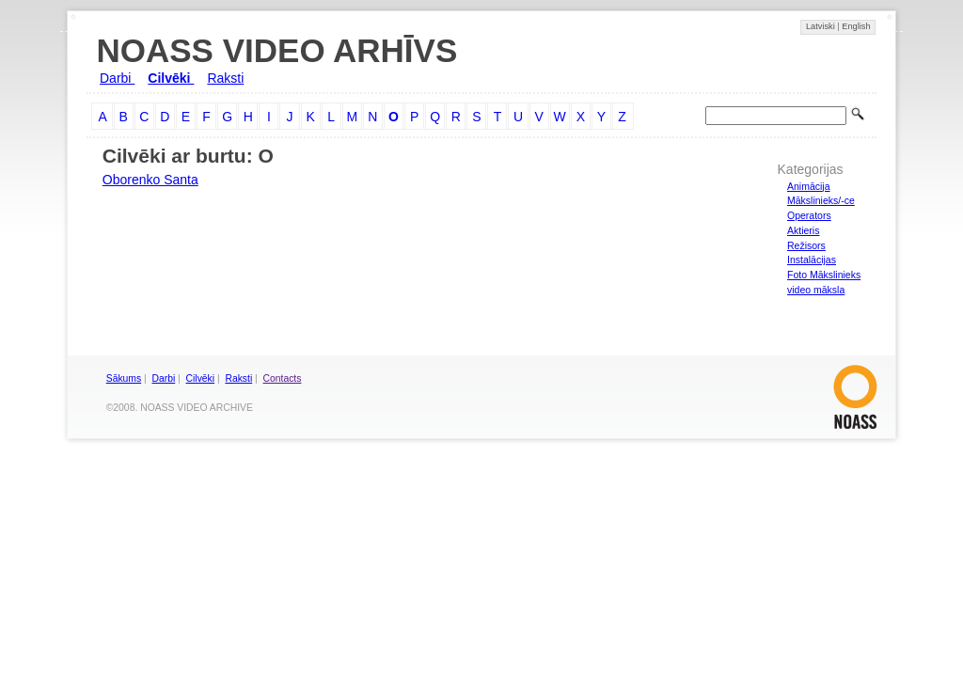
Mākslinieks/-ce (821, 200)
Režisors (806, 245)
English (856, 26)
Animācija (808, 186)
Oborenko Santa (150, 179)
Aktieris (803, 230)
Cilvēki (171, 78)
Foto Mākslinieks (823, 274)
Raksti (225, 78)
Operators (809, 215)
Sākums (123, 378)
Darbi (117, 78)
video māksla (816, 289)
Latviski (821, 26)
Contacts (282, 378)
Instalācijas (811, 259)
